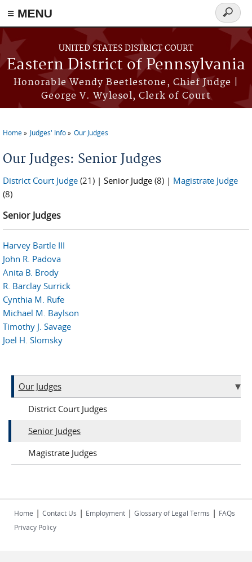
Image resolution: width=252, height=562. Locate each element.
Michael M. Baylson (41, 312)
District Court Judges (67, 408)
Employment (105, 512)
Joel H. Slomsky (33, 340)
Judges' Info (48, 132)
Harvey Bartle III (34, 245)
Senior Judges (54, 430)
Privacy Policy (35, 527)
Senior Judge (128, 180)
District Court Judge (40, 180)
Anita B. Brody (31, 272)
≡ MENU (29, 13)
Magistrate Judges (62, 452)
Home (12, 132)
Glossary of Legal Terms (172, 512)
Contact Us (59, 512)
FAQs (227, 512)
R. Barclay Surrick (36, 285)
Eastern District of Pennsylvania (126, 65)
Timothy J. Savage (37, 326)
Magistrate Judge (205, 180)
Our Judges (91, 132)
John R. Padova (32, 258)
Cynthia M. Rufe (33, 299)
